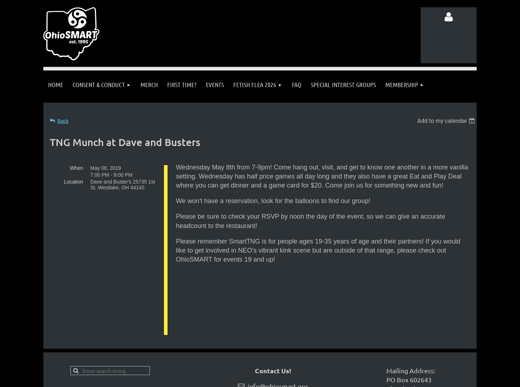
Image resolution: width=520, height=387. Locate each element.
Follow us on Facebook (115, 354)
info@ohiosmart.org (278, 340)
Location (73, 182)
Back (63, 121)
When (76, 168)
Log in (449, 17)
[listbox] (447, 120)
